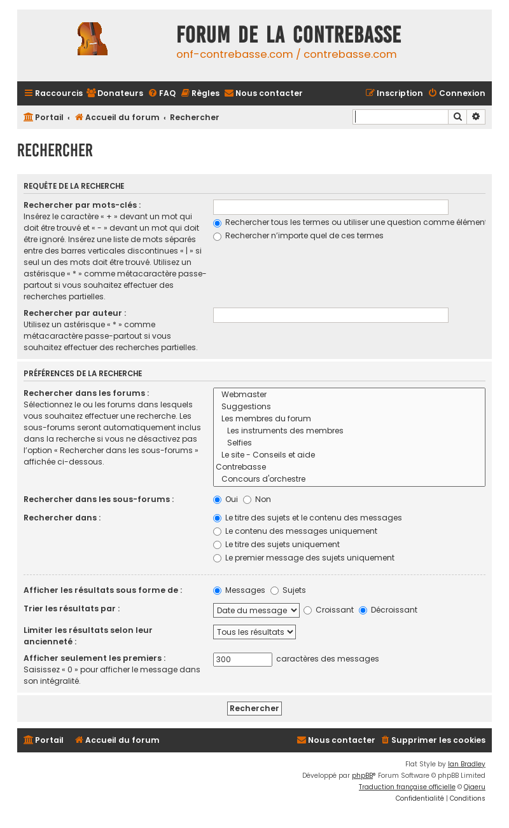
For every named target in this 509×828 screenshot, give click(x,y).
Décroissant (388, 609)
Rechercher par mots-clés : (82, 205)
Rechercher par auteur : (75, 313)
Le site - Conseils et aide (349, 455)
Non (257, 499)
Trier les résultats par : (72, 608)
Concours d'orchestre (349, 479)
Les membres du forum (349, 419)
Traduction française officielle (407, 787)
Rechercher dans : (62, 517)
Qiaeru (474, 787)
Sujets (288, 590)
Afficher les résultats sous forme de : (103, 590)
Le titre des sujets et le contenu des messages (307, 517)
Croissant (328, 609)
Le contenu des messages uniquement (295, 531)
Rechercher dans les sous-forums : (99, 499)
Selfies (349, 443)
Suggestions (349, 407)
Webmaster (349, 395)
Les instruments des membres (349, 431)
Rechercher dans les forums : (86, 393)
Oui (225, 499)
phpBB (362, 775)
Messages (239, 590)
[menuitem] (114, 93)
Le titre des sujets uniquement (276, 544)
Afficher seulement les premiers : (94, 658)
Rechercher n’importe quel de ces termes (298, 235)
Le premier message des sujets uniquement (303, 557)
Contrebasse (349, 467)
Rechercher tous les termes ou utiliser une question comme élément (350, 222)
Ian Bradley (466, 764)
